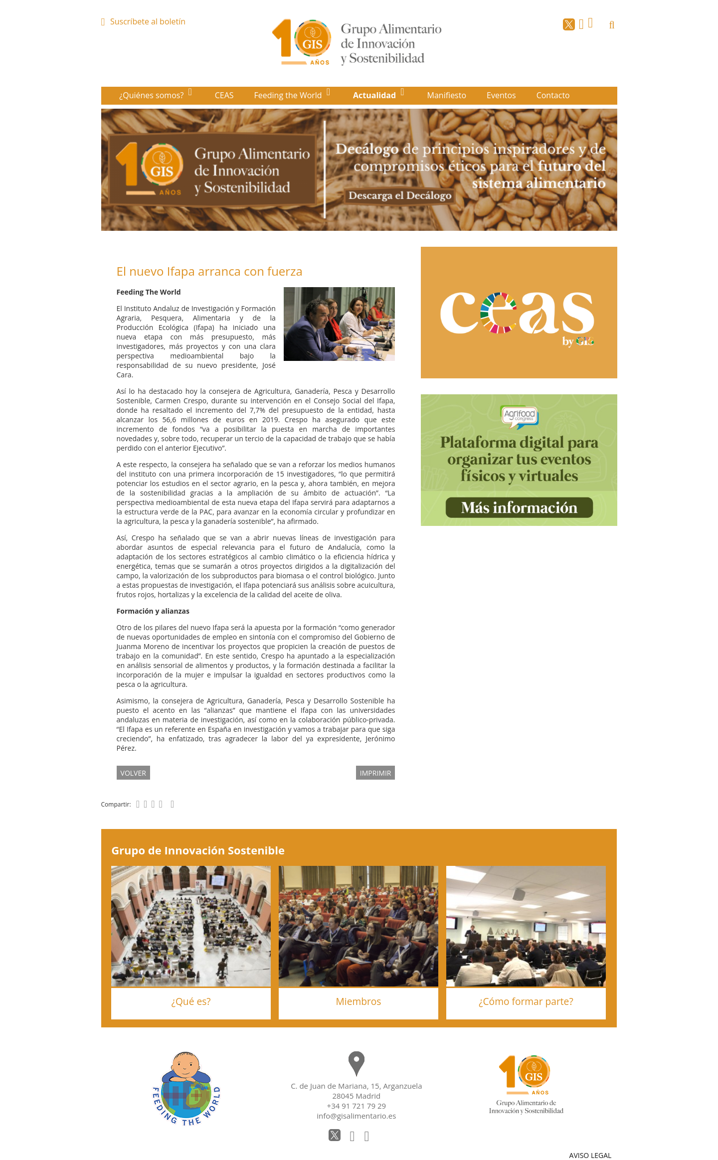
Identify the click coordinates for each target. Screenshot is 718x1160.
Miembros (358, 1001)
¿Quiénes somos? (152, 95)
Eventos (501, 95)
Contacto (553, 95)
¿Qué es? (191, 1001)
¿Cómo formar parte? (526, 1001)
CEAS (224, 95)
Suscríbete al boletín (147, 21)
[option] (359, 170)
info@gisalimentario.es (356, 1116)
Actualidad (375, 95)
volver (133, 772)
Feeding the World (289, 95)
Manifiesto (447, 95)
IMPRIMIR (375, 772)
